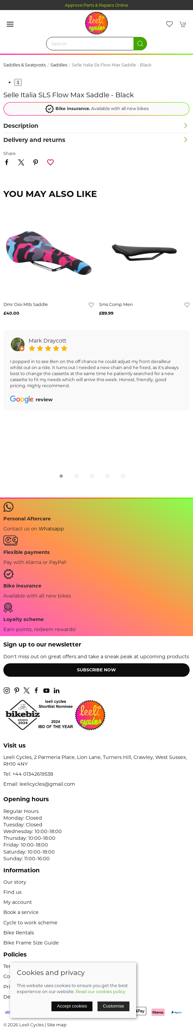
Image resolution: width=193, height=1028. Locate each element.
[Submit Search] (140, 43)
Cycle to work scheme (30, 923)
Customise (113, 1006)
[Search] (96, 43)
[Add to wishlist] (91, 305)
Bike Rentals (18, 933)
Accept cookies (72, 1006)
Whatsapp (51, 529)
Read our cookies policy (100, 991)
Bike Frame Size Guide (31, 943)
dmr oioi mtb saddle (25, 304)
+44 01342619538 (32, 774)
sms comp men (116, 304)
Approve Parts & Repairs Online (96, 5)
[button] (10, 24)
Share (9, 153)
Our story (14, 882)
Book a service (21, 912)
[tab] (61, 476)
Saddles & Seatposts (24, 64)
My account (17, 902)
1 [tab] (18, 82)
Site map (57, 1024)
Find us (12, 892)
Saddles (58, 64)
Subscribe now (96, 669)
